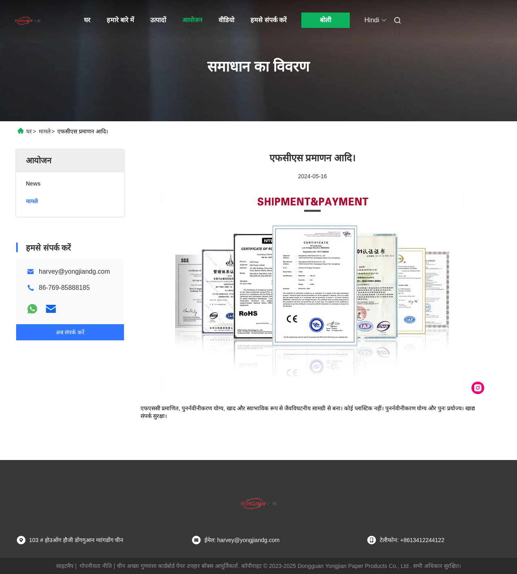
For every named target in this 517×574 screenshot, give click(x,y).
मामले (44, 131)
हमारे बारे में (121, 20)
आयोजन (192, 20)
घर (87, 20)
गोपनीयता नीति (96, 566)
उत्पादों (158, 20)
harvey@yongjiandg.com (74, 271)
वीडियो (226, 20)
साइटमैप (65, 566)
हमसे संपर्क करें (268, 20)
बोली (325, 20)
